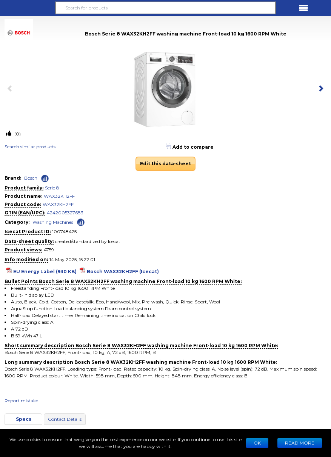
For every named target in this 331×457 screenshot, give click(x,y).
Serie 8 (52, 188)
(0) (17, 134)
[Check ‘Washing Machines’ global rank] (80, 222)
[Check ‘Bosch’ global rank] (44, 178)
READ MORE (299, 443)
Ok (257, 443)
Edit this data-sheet (165, 163)
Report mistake (21, 400)
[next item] (319, 89)
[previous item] (11, 89)
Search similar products (30, 146)
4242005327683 (65, 212)
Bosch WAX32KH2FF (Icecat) (123, 271)
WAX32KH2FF (59, 196)
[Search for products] (165, 8)
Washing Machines (52, 222)
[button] (27, 8)
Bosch (30, 178)
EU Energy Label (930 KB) (45, 271)
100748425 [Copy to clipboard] (64, 231)
